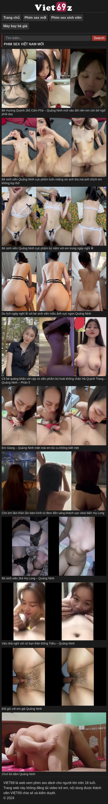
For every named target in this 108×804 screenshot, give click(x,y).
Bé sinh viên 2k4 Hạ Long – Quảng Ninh (28, 578)
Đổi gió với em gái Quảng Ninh (22, 708)
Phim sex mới (35, 17)
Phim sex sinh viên (66, 17)
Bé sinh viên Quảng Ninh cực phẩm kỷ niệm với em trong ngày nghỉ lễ (47, 248)
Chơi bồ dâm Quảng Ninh (18, 774)
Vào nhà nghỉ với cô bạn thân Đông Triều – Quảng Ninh (38, 643)
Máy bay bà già (15, 26)
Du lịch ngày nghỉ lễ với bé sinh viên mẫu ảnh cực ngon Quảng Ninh (46, 313)
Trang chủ (11, 17)
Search (99, 38)
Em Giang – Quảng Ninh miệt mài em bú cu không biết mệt (40, 448)
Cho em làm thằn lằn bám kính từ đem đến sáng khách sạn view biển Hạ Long (53, 513)
